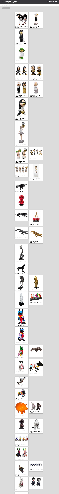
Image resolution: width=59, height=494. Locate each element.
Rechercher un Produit (53, 1)
